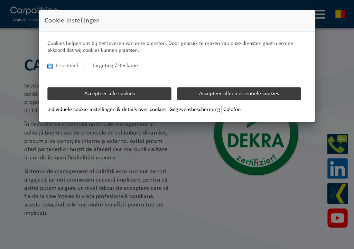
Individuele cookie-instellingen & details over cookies (106, 109)
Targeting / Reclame (115, 65)
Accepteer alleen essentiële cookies (239, 93)
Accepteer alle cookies (109, 93)
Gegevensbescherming (194, 109)
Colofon (232, 109)
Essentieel (67, 65)
